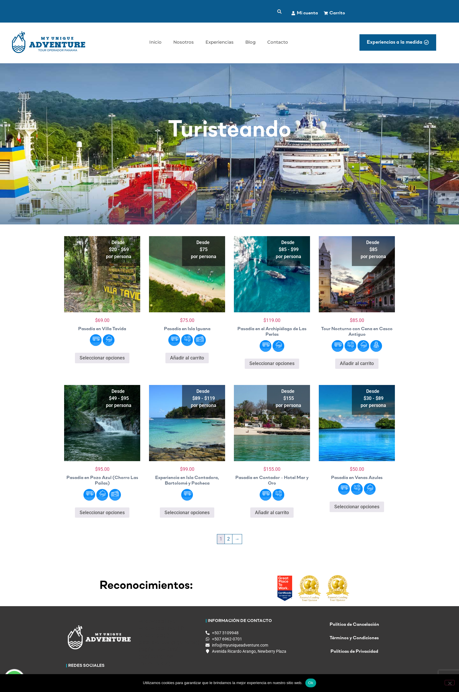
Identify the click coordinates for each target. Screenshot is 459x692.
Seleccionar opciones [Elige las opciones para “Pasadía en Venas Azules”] (356, 506)
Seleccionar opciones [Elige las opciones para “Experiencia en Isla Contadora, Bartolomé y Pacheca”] (187, 512)
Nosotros (183, 42)
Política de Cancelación (354, 626)
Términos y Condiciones (354, 640)
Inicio (155, 42)
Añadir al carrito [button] (187, 358)
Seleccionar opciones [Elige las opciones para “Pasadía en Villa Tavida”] (102, 358)
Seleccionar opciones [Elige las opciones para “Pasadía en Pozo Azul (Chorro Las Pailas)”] (102, 512)
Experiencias (219, 42)
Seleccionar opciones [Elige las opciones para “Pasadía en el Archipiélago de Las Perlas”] (271, 363)
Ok (310, 683)
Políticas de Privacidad (354, 653)
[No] (450, 682)
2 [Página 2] (228, 539)
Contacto (277, 42)
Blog (250, 42)
